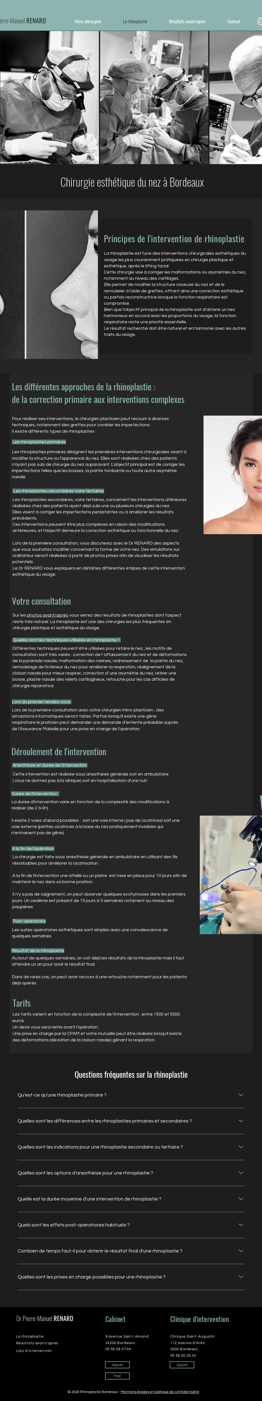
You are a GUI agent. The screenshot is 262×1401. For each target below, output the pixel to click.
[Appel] (117, 1364)
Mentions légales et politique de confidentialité (160, 1392)
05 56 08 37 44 (118, 1349)
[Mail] (117, 1376)
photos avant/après (47, 615)
